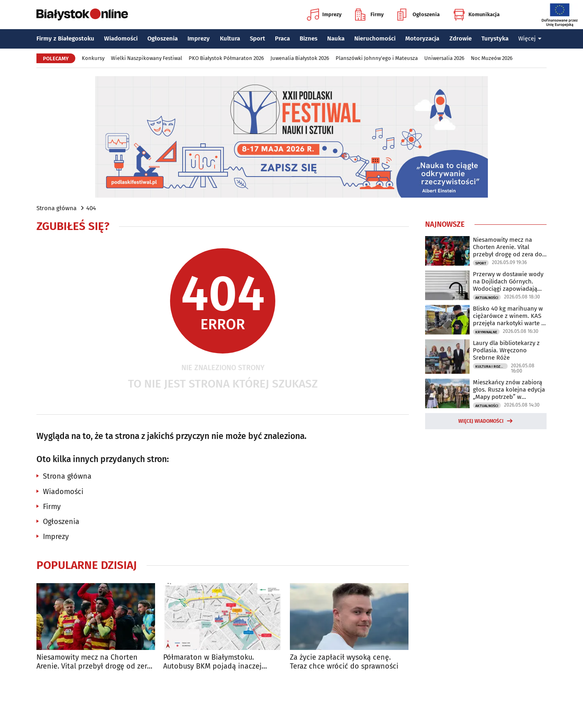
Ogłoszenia (418, 15)
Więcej (530, 38)
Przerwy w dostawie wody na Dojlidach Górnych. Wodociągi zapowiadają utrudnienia (508, 281)
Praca (282, 38)
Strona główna (56, 208)
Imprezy (324, 15)
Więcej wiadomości (481, 421)
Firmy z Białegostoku (65, 38)
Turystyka (495, 38)
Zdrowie (460, 38)
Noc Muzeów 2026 (492, 58)
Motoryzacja (422, 38)
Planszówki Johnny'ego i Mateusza (377, 58)
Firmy (369, 15)
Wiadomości (121, 38)
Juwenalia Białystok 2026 (299, 58)
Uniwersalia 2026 (444, 58)
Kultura (230, 38)
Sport (257, 38)
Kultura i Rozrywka (491, 366)
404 (91, 208)
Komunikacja (476, 15)
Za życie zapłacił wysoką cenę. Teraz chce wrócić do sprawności (344, 662)
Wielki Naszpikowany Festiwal (146, 58)
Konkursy (93, 58)
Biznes (308, 38)
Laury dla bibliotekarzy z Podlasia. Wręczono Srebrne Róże (506, 350)
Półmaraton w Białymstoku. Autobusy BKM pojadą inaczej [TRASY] (212, 662)
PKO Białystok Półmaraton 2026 (226, 58)
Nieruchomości (375, 38)
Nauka (336, 38)
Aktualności (486, 298)
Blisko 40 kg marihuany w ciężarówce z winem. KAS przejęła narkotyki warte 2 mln (508, 316)
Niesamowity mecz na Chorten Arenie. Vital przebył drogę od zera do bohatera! (93, 662)
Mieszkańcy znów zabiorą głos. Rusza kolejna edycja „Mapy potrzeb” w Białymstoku (509, 389)
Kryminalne (486, 332)
